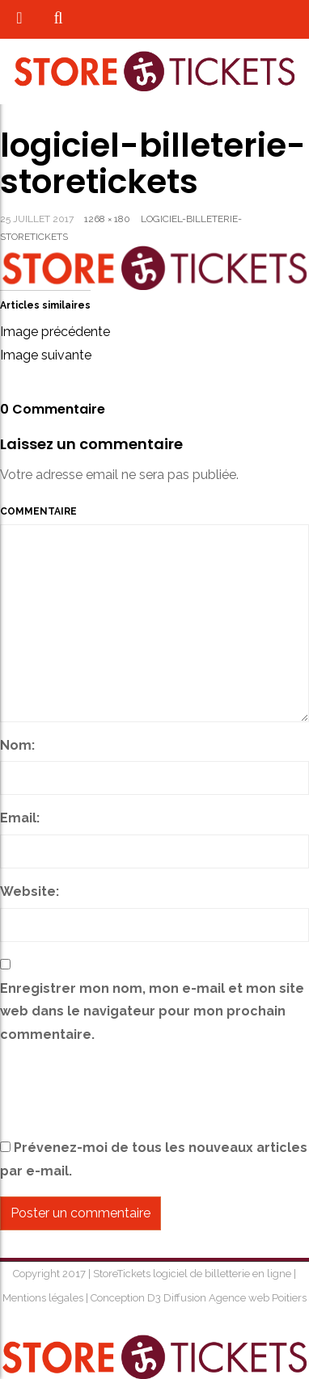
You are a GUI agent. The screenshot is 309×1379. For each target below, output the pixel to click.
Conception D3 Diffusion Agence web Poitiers (197, 1298)
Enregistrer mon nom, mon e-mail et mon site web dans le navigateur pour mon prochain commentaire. (152, 1012)
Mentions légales (44, 1298)
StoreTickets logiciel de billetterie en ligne (193, 1274)
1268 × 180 (107, 219)
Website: (29, 891)
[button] (57, 19)
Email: (20, 818)
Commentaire (38, 511)
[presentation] (123, 1093)
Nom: (17, 745)
